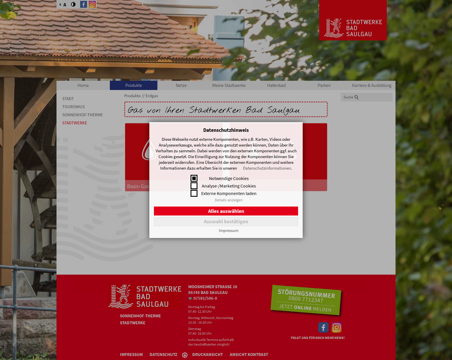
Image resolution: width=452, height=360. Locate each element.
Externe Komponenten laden (229, 193)
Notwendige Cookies (229, 178)
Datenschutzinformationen (267, 168)
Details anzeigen (229, 199)
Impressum (228, 230)
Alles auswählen (226, 211)
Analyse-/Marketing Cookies (229, 186)
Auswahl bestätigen (226, 221)
